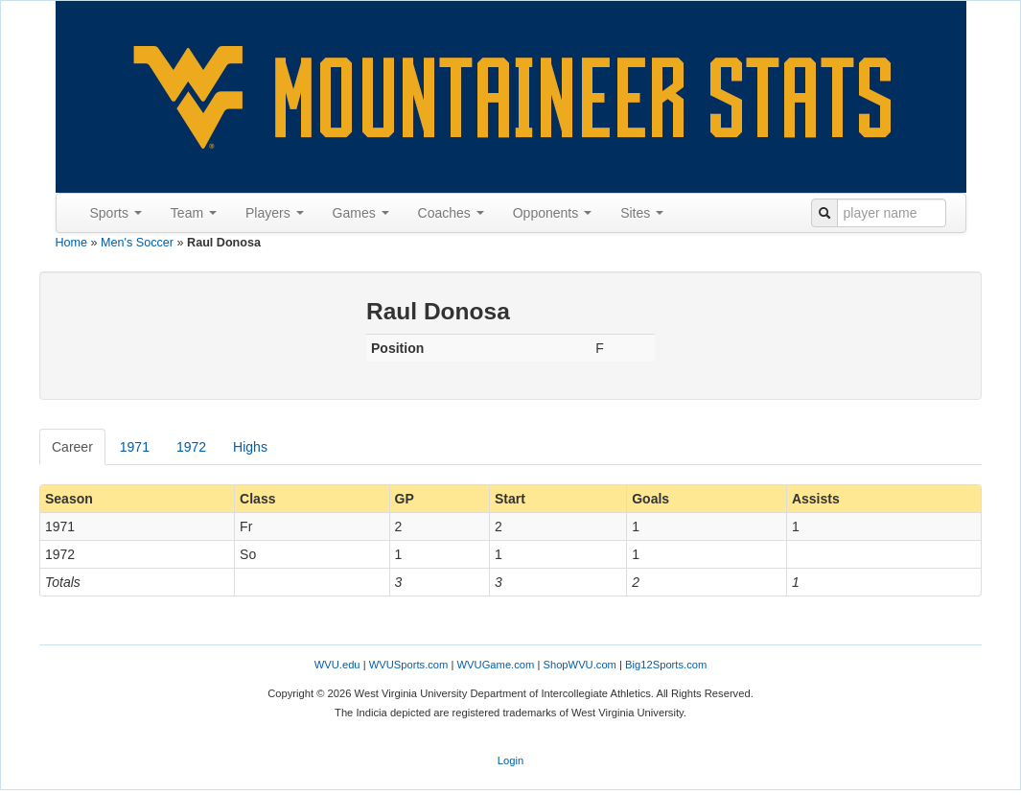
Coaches (451, 213)
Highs (250, 447)
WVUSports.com (409, 664)
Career (72, 447)
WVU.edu (337, 664)
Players (274, 213)
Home (72, 242)
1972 (191, 447)
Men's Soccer (137, 242)
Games (361, 213)
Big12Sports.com (666, 664)
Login (510, 760)
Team (194, 213)
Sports (116, 213)
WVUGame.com (496, 664)
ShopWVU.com (579, 664)
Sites (641, 213)
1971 (135, 447)
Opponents (552, 213)
